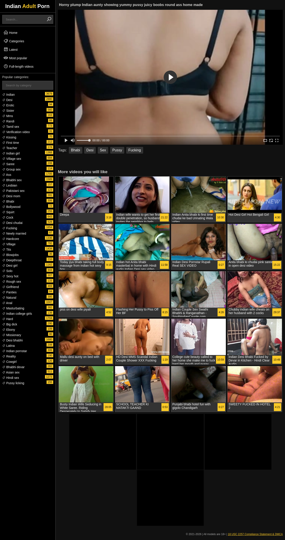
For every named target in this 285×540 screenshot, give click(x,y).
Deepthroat (12, 260)
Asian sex (11, 372)
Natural (9, 297)
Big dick (9, 324)
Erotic (8, 105)
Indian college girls (17, 313)
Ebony (8, 329)
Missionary (11, 335)
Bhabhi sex (12, 180)
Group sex (11, 169)
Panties (9, 292)
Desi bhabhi (12, 340)
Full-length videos (18, 66)
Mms (7, 116)
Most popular (15, 57)
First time (10, 142)
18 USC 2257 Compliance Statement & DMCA (255, 534)
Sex (103, 150)
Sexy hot (10, 276)
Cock (7, 217)
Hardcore (10, 239)
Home (10, 32)
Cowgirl (9, 361)
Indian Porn (27, 6)
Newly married (14, 233)
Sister (8, 110)
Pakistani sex (13, 191)
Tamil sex (10, 126)
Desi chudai (12, 223)
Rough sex (11, 281)
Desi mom (11, 196)
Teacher (9, 148)
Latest (10, 49)
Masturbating (13, 308)
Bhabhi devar (13, 367)
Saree (8, 164)
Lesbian (9, 185)
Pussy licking (13, 383)
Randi (8, 121)
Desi (7, 100)
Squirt (8, 212)
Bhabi (8, 201)
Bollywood (11, 207)
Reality (9, 356)
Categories (13, 41)
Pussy (117, 150)
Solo (7, 271)
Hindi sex (10, 378)
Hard (7, 319)
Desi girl (9, 265)
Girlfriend (10, 287)
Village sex (11, 158)
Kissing (9, 137)
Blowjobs (10, 255)
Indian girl (11, 153)
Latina (8, 345)
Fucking (9, 228)
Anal (7, 303)
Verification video (16, 132)
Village (9, 244)
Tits (6, 249)
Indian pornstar (14, 351)
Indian (8, 94)
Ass (6, 175)
